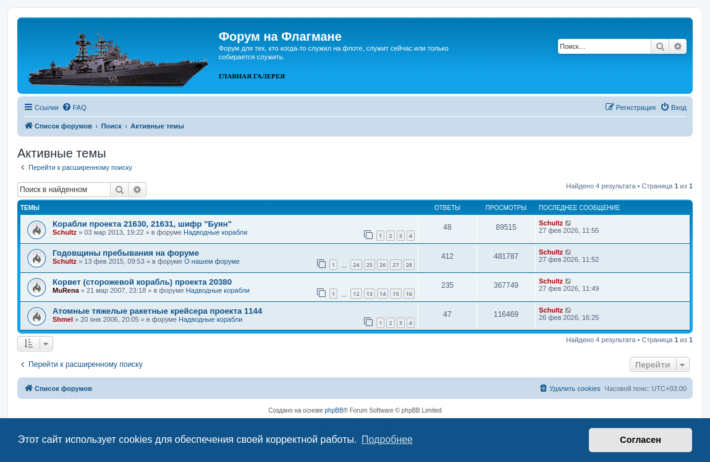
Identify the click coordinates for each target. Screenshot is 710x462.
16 (409, 294)
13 (369, 294)
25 (369, 265)
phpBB (334, 410)
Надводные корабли (215, 232)
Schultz (65, 232)
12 (356, 294)
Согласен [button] (640, 440)
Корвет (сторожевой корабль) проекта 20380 (142, 282)
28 (409, 265)
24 (356, 265)
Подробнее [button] (387, 439)
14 (382, 294)
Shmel (63, 319)
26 (382, 265)
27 (395, 265)
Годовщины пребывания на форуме (126, 253)
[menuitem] (74, 107)
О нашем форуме (212, 261)
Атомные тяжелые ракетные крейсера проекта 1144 (157, 311)
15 (395, 294)
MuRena (66, 290)
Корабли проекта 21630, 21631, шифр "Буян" (142, 224)
